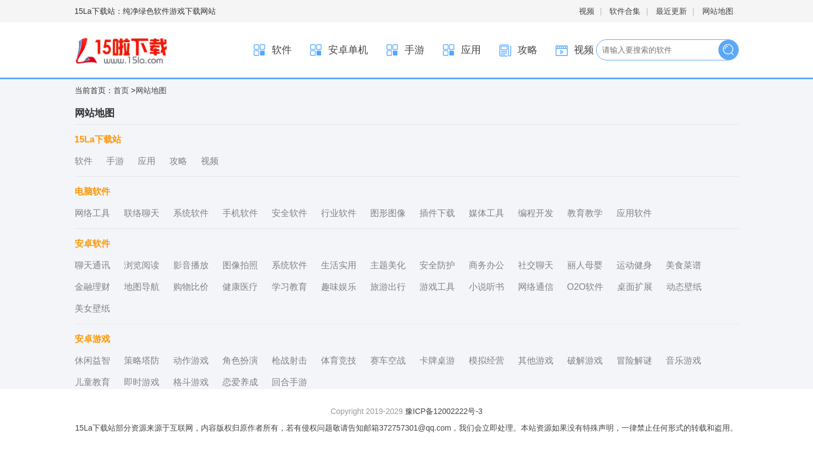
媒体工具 (486, 213)
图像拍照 (240, 265)
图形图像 (388, 213)
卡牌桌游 (437, 360)
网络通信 (535, 287)
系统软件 (191, 213)
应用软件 (634, 213)
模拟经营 (486, 360)
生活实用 (338, 265)
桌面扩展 (635, 287)
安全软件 (289, 213)
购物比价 (191, 287)
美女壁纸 (92, 308)
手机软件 (240, 213)
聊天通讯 (92, 265)
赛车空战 (388, 360)
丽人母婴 (585, 265)
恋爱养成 (240, 382)
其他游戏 (535, 360)
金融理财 (92, 287)
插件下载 (437, 213)
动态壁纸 (684, 287)
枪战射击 (289, 360)
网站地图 (717, 11)
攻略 (517, 50)
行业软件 (338, 213)
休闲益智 (92, 360)
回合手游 (289, 382)
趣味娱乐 (338, 287)
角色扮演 (240, 360)
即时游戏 (141, 382)
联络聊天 (141, 213)
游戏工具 (437, 287)
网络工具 (92, 213)
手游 (404, 50)
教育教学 (585, 213)
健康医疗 (240, 287)
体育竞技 (338, 360)
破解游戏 (585, 360)
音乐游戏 (683, 360)
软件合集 (624, 11)
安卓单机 (338, 50)
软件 (272, 50)
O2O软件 (585, 287)
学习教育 (289, 287)
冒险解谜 (634, 360)
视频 (586, 11)
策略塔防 (141, 360)
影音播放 (191, 265)
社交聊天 (535, 265)
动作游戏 (191, 360)
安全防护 (437, 265)
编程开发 (535, 213)
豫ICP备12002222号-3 (444, 411)
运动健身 (634, 265)
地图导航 (141, 287)
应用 (461, 50)
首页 (121, 90)
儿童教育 (92, 382)
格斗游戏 (191, 382)
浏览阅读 (141, 265)
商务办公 (486, 265)
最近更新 (671, 11)
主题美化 (388, 265)
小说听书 (486, 287)
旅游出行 (388, 287)
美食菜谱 (683, 265)
